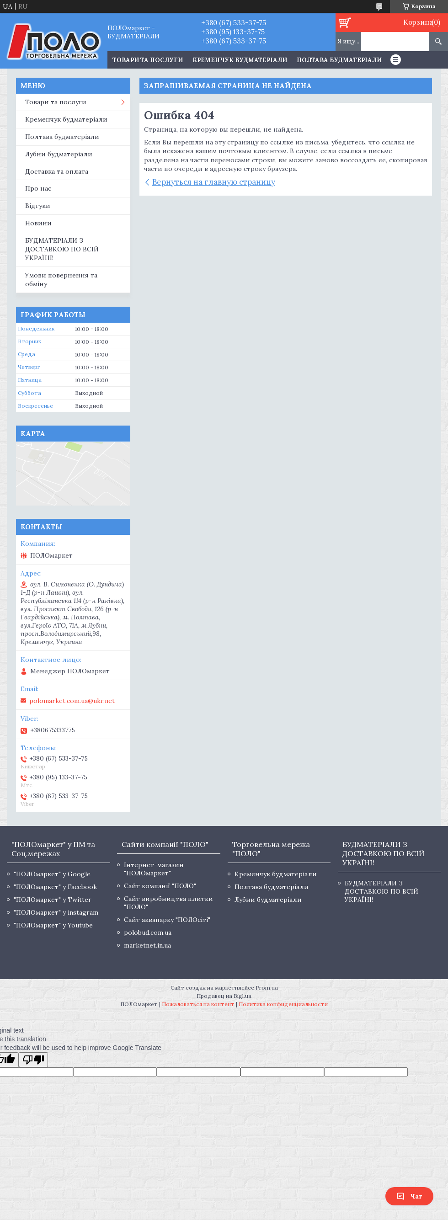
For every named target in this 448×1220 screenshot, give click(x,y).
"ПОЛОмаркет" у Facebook (55, 887)
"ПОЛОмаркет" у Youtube (53, 925)
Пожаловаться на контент (198, 1004)
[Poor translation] (33, 1059)
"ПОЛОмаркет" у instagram (56, 912)
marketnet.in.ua (147, 945)
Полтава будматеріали (339, 60)
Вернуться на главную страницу (213, 182)
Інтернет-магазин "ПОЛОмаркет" (154, 869)
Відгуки (37, 206)
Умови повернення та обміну (61, 279)
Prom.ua (267, 987)
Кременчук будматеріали (239, 60)
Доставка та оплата (56, 171)
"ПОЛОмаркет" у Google (52, 874)
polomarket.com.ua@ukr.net (72, 701)
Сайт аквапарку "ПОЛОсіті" (167, 920)
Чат (409, 1196)
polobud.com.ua (147, 932)
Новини (38, 223)
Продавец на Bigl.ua (224, 995)
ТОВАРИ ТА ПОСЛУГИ (147, 60)
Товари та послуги (55, 102)
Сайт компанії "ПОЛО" (160, 886)
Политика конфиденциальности (283, 1004)
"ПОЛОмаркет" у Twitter (52, 899)
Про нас (38, 188)
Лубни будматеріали (58, 154)
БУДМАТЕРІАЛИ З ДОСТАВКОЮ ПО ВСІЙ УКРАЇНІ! (62, 249)
